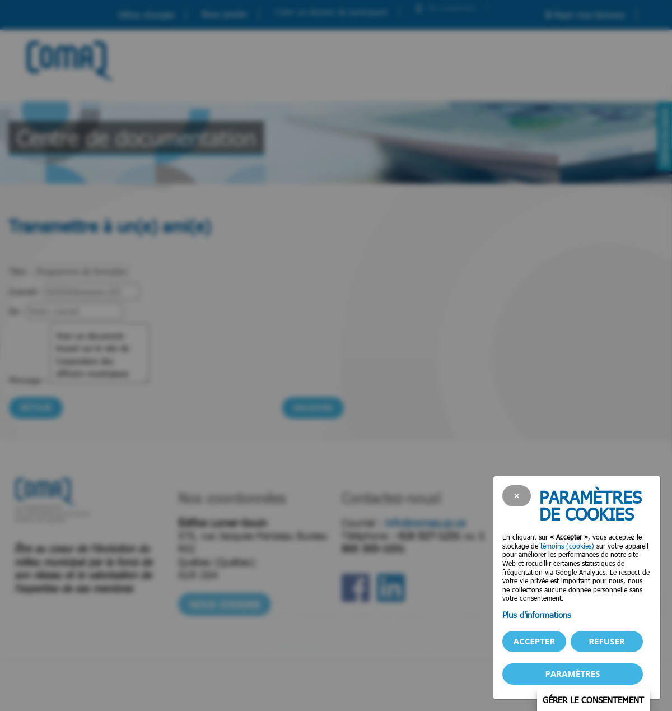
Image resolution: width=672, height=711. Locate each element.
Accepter (534, 641)
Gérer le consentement (593, 699)
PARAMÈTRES (572, 673)
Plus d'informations (536, 614)
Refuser (606, 641)
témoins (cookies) (567, 545)
